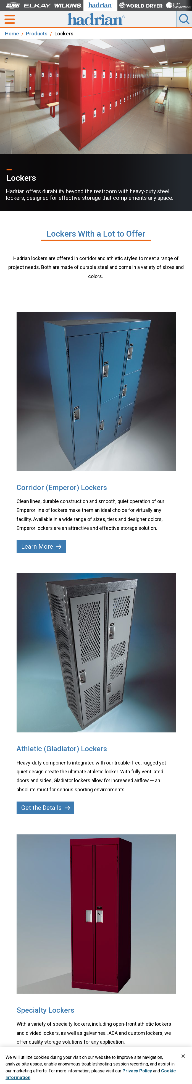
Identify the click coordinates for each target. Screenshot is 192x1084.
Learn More (41, 546)
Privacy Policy (137, 1072)
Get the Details (45, 807)
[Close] (183, 1057)
